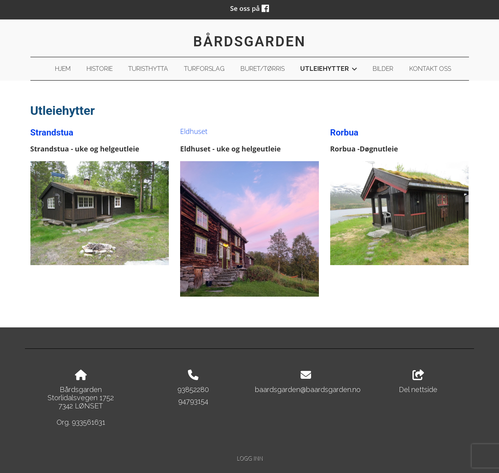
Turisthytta (148, 68)
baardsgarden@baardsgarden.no (308, 389)
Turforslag (204, 68)
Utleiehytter (328, 70)
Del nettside (418, 382)
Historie (100, 68)
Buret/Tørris (263, 68)
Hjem (63, 68)
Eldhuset (193, 131)
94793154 (193, 401)
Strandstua (51, 132)
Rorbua (344, 132)
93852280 (193, 389)
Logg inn (249, 458)
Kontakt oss (430, 68)
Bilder (383, 68)
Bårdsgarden (249, 41)
